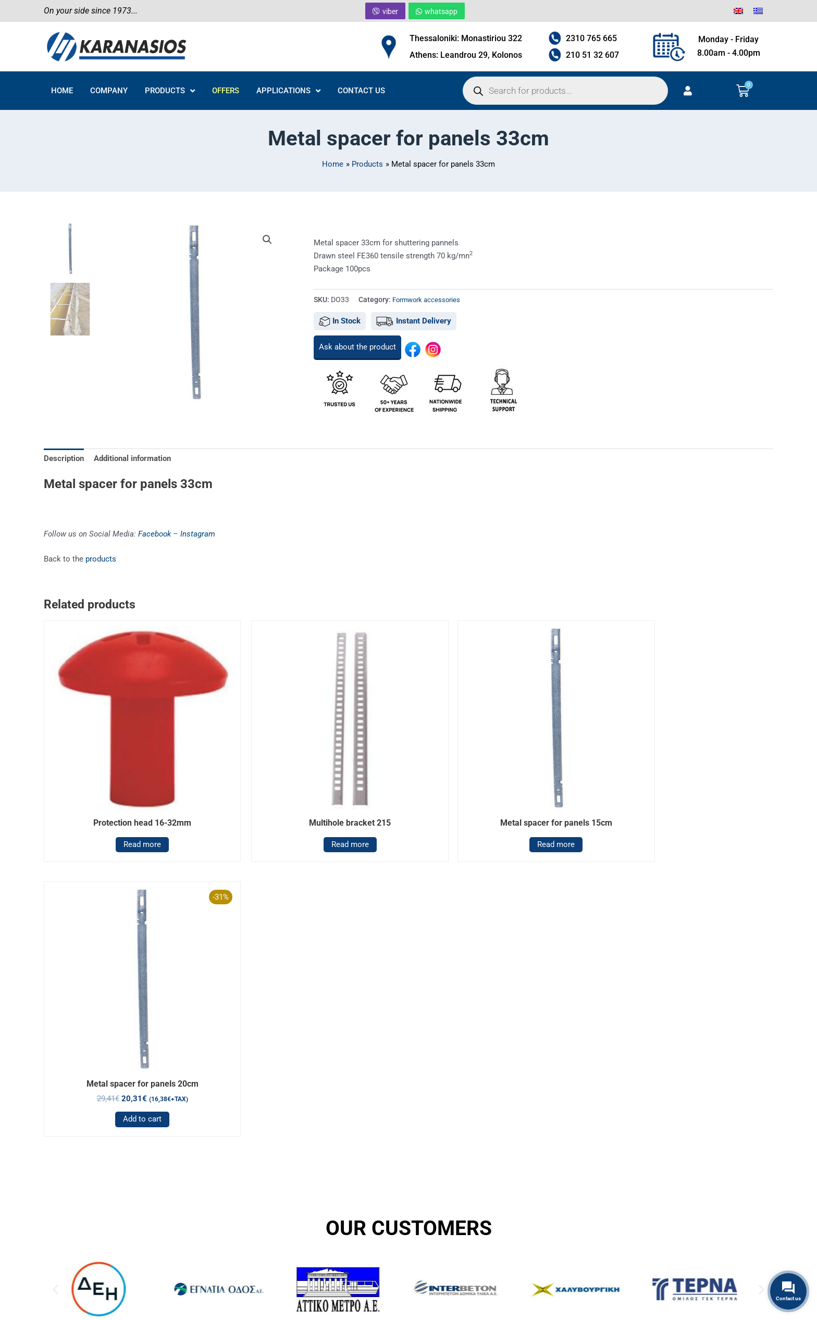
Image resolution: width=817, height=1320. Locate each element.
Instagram (197, 534)
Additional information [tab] (132, 458)
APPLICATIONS (288, 91)
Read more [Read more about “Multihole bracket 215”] (316, 822)
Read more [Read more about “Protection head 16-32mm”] (131, 822)
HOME (62, 90)
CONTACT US (361, 90)
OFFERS (225, 90)
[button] (267, 240)
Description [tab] (64, 458)
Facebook (154, 534)
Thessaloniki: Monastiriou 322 (466, 38)
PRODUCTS (170, 91)
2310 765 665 (591, 38)
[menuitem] (738, 11)
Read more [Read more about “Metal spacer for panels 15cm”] (501, 822)
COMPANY (109, 90)
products (100, 559)
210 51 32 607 (592, 55)
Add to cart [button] (686, 836)
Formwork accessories (428, 299)
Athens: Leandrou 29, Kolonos (466, 55)
